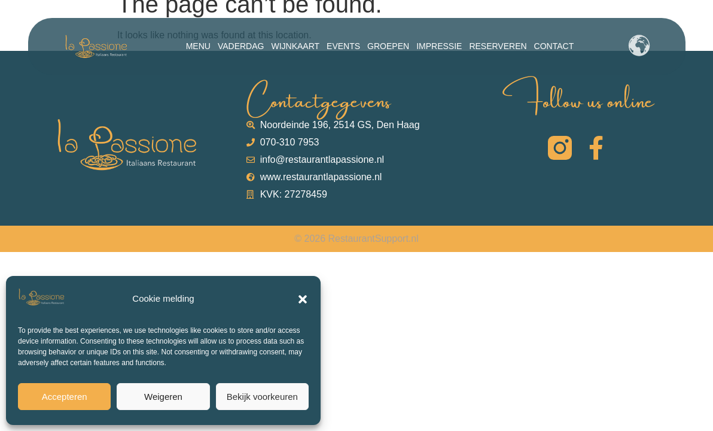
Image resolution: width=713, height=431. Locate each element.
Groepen (388, 46)
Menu (198, 46)
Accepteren (64, 396)
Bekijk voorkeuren (262, 396)
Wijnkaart (295, 46)
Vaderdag (241, 46)
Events (343, 46)
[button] (303, 299)
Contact (554, 46)
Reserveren (497, 46)
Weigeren (163, 396)
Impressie (439, 46)
